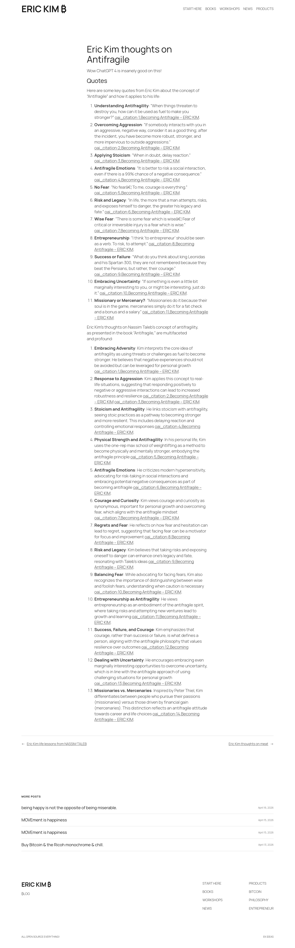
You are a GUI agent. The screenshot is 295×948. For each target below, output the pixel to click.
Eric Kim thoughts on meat (248, 743)
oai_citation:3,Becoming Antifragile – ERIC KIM (137, 161)
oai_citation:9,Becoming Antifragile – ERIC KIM (137, 274)
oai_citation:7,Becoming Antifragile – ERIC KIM (136, 230)
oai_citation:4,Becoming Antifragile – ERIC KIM (137, 180)
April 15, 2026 (266, 820)
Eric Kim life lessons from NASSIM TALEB (57, 743)
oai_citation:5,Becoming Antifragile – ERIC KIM (137, 193)
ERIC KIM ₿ (43, 9)
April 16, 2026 (266, 807)
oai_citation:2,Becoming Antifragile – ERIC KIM (137, 148)
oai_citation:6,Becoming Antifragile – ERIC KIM (147, 212)
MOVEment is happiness (44, 820)
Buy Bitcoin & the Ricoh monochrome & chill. (62, 844)
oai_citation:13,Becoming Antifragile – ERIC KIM (137, 683)
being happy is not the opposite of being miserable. (69, 807)
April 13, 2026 (266, 844)
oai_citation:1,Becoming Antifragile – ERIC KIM (157, 117)
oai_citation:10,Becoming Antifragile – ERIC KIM (143, 293)
